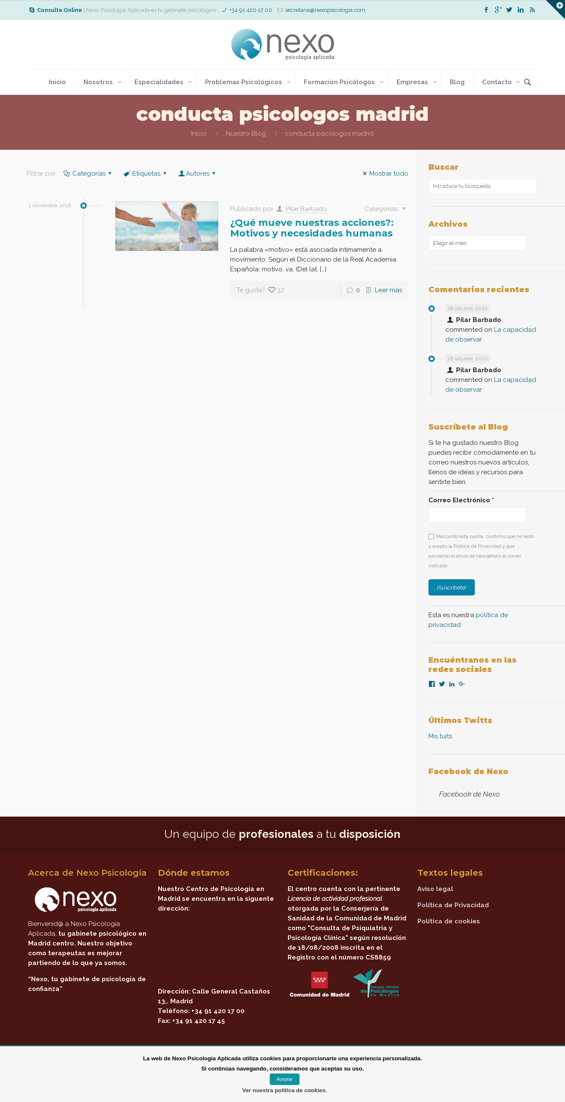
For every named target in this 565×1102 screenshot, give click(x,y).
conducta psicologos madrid (329, 133)
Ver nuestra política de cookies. (284, 1090)
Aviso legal (435, 889)
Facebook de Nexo (468, 771)
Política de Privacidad (453, 905)
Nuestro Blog (246, 133)
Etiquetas (145, 173)
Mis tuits (440, 736)
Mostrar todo (384, 173)
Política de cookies (448, 921)
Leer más (388, 290)
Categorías (88, 173)
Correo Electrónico (461, 500)
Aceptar (285, 1079)
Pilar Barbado (306, 209)
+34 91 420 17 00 (250, 10)
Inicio (199, 133)
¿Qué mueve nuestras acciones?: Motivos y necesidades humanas (312, 228)
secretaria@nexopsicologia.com (325, 10)
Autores (197, 173)
